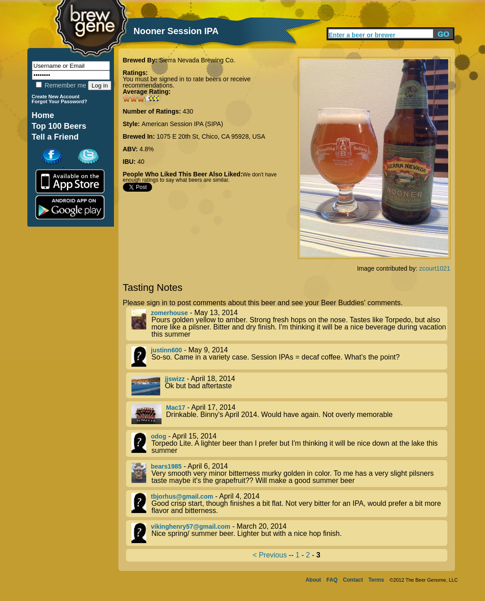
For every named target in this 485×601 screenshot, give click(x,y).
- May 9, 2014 (289, 357)
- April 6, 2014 (289, 473)
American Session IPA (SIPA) (182, 123)
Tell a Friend (55, 136)
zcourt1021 (434, 268)
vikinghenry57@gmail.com (190, 526)
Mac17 (175, 407)
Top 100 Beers (59, 126)
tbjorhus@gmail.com (182, 496)
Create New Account (56, 96)
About (313, 580)
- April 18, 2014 (289, 385)
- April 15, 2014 (289, 443)
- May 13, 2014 (289, 323)
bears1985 (166, 466)
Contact (353, 580)
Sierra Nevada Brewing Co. (197, 60)
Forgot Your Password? (59, 101)
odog (158, 436)
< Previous (270, 555)
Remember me (61, 85)
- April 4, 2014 (289, 503)
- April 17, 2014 (289, 414)
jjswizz (174, 378)
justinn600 (166, 350)
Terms (376, 580)
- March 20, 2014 (289, 533)
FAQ (332, 580)
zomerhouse (169, 312)
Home (43, 115)
